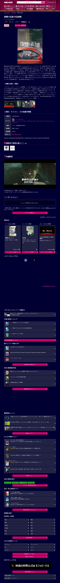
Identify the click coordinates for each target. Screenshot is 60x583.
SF (5, 547)
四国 (32, 530)
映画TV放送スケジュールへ (29, 509)
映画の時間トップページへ (11, 578)
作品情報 (13, 12)
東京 (6, 519)
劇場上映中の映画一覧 (29, 364)
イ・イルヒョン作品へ (12, 252)
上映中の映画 (19, 6)
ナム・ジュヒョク (27, 121)
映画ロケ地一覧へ (29, 556)
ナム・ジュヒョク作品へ (46, 252)
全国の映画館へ (29, 537)
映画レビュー (29, 475)
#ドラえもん (7, 482)
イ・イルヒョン (20, 119)
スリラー (17, 21)
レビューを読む (50, 8)
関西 (6, 522)
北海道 (6, 525)
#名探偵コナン (22, 482)
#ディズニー (30, 482)
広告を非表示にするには (49, 286)
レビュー (17, 25)
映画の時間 (7, 12)
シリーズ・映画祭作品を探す (29, 485)
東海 (32, 522)
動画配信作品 (40, 8)
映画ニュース (19, 8)
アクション (11, 21)
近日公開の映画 (40, 6)
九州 (6, 533)
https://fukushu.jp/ (16, 134)
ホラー (32, 550)
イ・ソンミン (19, 121)
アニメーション (34, 544)
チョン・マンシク (37, 121)
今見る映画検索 (50, 2)
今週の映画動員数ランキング (11, 340)
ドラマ (6, 21)
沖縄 (32, 533)
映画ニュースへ (29, 433)
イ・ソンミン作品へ (29, 252)
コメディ (7, 550)
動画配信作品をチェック (29, 389)
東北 (32, 525)
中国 (6, 530)
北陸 (32, 528)
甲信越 (6, 528)
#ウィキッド (15, 482)
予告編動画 (29, 8)
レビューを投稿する (29, 212)
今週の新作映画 (29, 6)
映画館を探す (9, 8)
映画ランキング (50, 6)
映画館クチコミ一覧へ (29, 554)
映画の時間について (29, 571)
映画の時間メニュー (9, 6)
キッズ (32, 547)
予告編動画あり (24, 21)
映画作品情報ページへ (10, 575)
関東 (32, 519)
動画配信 (23, 25)
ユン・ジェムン (46, 121)
